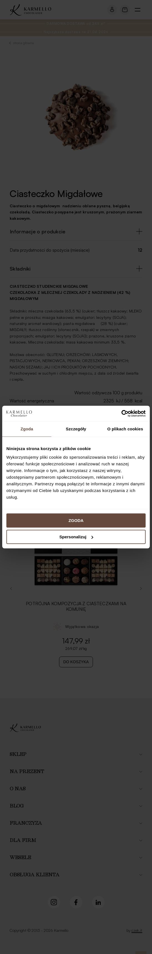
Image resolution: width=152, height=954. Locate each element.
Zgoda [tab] (27, 428)
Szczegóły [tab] (76, 428)
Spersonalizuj (76, 536)
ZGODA (76, 520)
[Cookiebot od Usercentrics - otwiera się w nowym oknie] (121, 413)
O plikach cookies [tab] (125, 428)
